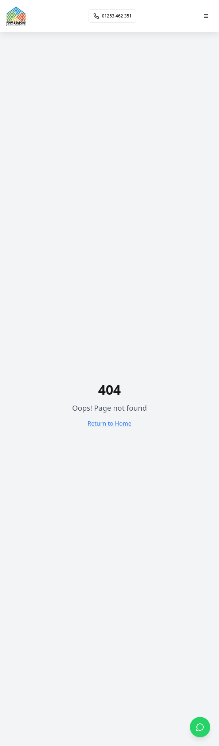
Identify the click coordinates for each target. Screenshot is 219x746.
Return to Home (109, 423)
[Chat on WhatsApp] (200, 727)
